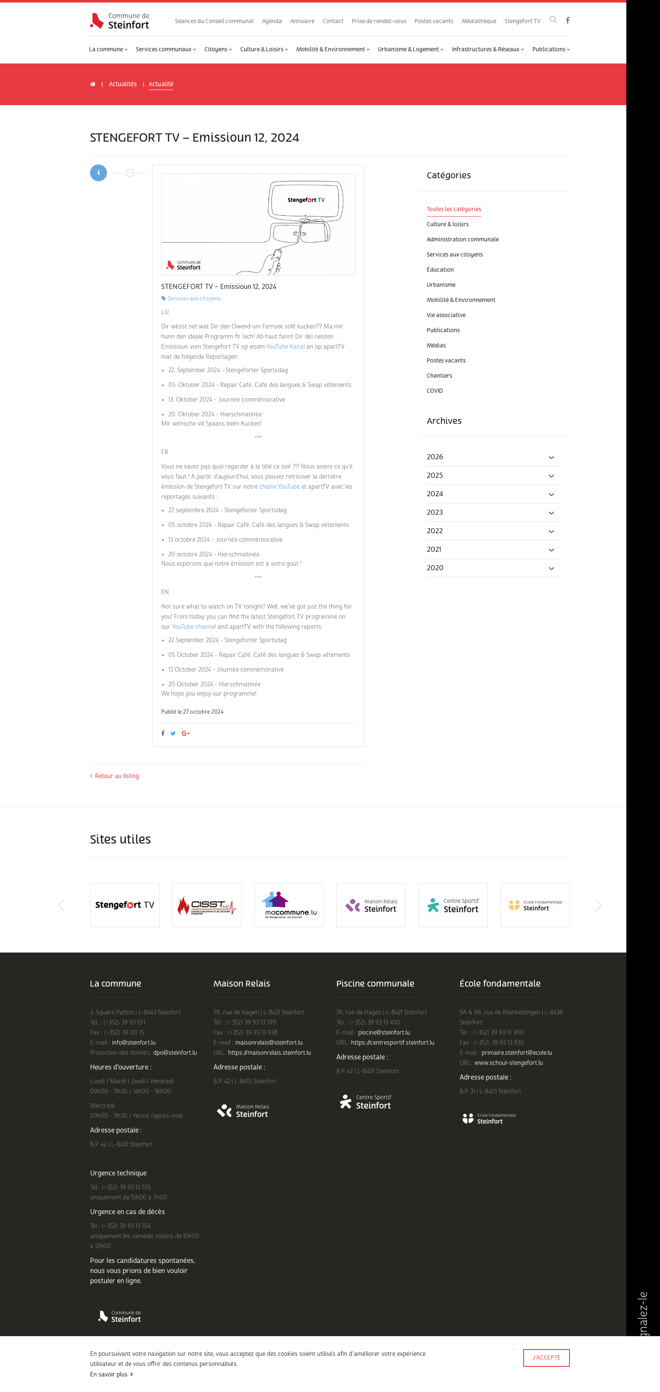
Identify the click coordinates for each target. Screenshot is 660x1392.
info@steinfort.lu (134, 1042)
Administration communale (463, 239)
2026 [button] (491, 457)
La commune (108, 49)
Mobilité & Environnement (333, 49)
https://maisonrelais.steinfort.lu (269, 1052)
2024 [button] (491, 494)
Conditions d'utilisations (118, 1370)
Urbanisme (441, 285)
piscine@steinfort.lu (384, 1032)
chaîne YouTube (279, 486)
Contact (333, 21)
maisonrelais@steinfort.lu (269, 1042)
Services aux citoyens (455, 254)
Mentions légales (244, 1370)
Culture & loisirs (447, 224)
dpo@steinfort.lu (175, 1052)
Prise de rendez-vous (379, 21)
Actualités (123, 84)
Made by (546, 1369)
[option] (258, 224)
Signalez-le (643, 1327)
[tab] (494, 457)
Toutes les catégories (454, 209)
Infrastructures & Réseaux (488, 49)
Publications (551, 49)
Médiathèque (479, 21)
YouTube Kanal (285, 346)
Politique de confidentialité (185, 1370)
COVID (435, 391)
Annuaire (302, 21)
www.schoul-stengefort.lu (508, 1062)
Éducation (440, 270)
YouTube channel (194, 626)
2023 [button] (491, 512)
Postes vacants (434, 21)
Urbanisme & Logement (411, 49)
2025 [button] (491, 475)
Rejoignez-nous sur (115, 1380)
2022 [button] (491, 531)
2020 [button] (491, 568)
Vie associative (446, 315)
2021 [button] (491, 549)
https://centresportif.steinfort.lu (392, 1042)
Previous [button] (58, 905)
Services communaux (166, 49)
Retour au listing (114, 776)
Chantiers (439, 376)
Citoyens (218, 49)
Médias (436, 345)
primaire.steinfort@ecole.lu (517, 1052)
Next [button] (601, 905)
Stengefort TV (522, 21)
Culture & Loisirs (264, 49)
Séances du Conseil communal (214, 21)
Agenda (272, 21)
